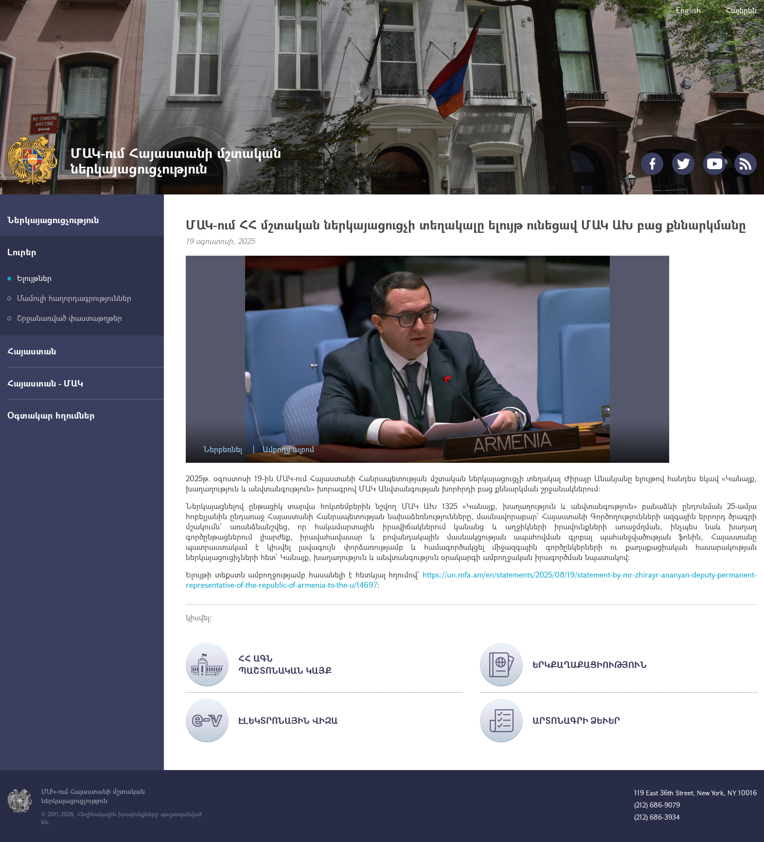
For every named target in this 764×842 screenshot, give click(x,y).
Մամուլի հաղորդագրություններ (74, 298)
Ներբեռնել (222, 449)
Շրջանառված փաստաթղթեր (69, 318)
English (688, 10)
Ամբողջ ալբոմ (288, 449)
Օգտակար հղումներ (51, 415)
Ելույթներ (34, 278)
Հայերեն (741, 10)
